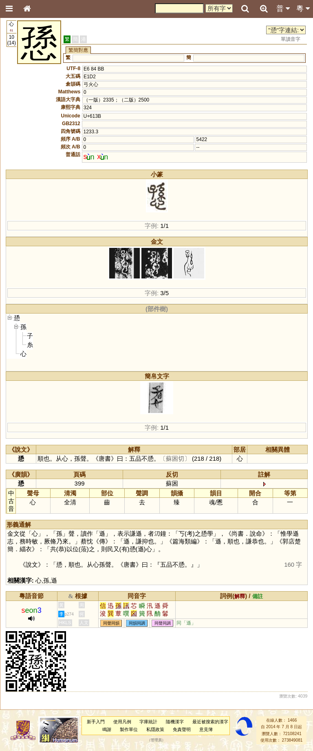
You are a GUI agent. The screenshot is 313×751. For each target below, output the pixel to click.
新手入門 (96, 721)
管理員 (156, 740)
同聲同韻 (111, 623)
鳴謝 (106, 729)
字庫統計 (148, 721)
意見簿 (206, 729)
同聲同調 (162, 623)
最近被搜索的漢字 (210, 721)
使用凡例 (122, 721)
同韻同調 (137, 623)
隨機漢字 (175, 721)
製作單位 (129, 729)
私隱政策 (155, 729)
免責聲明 (182, 729)
